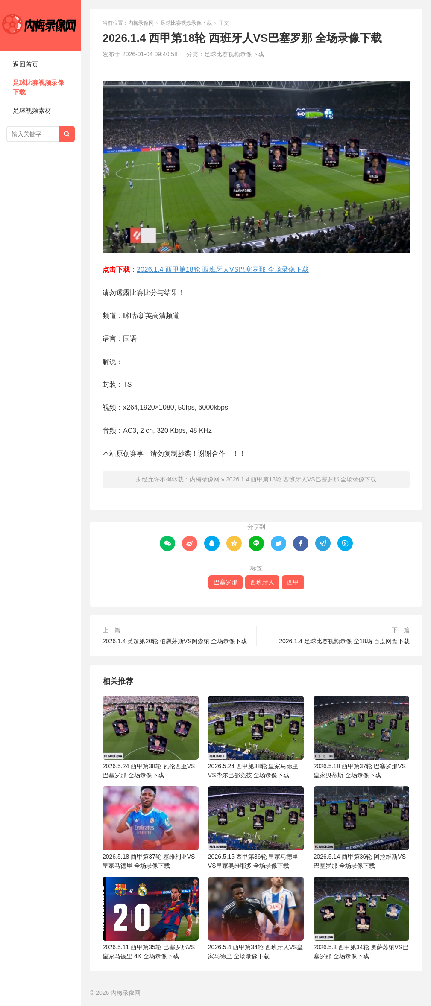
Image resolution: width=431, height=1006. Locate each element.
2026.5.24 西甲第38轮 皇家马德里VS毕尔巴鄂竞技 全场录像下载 (256, 737)
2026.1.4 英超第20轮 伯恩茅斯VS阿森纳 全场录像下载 (175, 641)
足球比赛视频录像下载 (38, 87)
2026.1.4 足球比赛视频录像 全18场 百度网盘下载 (344, 641)
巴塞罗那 (225, 582)
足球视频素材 (32, 110)
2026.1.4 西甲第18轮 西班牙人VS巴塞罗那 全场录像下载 (223, 269)
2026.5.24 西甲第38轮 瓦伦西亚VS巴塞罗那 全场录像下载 (151, 737)
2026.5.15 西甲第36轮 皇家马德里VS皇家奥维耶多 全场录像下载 (256, 827)
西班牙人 (262, 582)
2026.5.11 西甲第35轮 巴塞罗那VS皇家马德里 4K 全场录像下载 (151, 918)
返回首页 (25, 64)
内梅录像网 (40, 25)
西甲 (293, 582)
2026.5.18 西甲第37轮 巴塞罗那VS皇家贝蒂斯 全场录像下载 (362, 737)
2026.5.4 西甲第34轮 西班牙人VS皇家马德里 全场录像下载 (256, 918)
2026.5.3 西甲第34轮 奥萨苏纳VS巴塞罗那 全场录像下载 (362, 918)
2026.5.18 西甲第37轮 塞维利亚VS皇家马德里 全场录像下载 (151, 827)
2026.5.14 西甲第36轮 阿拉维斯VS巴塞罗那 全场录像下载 (362, 827)
